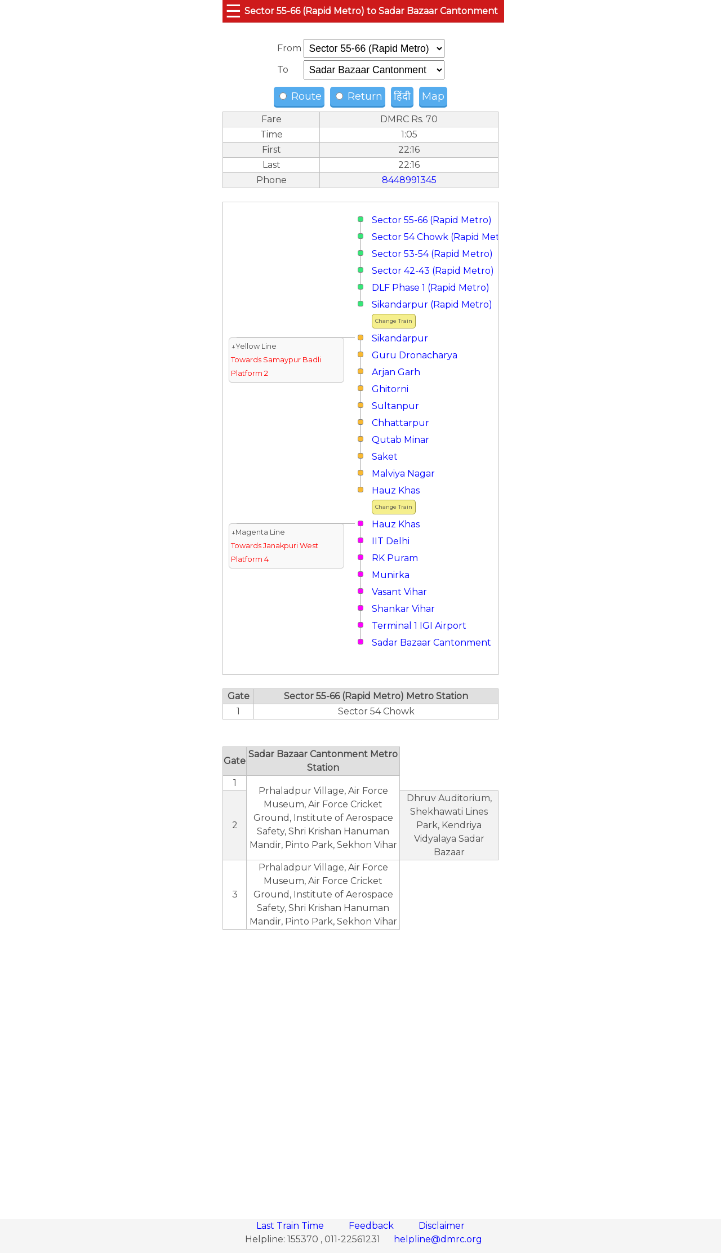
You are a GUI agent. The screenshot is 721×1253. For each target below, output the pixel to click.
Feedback (372, 1225)
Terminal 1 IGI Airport (419, 625)
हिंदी (402, 96)
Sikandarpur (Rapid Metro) (432, 304)
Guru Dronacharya (414, 355)
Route (300, 96)
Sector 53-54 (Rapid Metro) (432, 253)
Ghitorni (390, 389)
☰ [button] (233, 11)
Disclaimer (442, 1225)
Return (359, 96)
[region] (360, 1068)
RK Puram (395, 558)
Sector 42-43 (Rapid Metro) (433, 270)
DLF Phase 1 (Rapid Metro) (430, 287)
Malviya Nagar (403, 473)
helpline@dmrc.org (438, 1239)
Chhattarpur (400, 422)
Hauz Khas (396, 490)
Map (433, 96)
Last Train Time (291, 1225)
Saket (385, 456)
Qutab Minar (400, 439)
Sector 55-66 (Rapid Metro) (432, 220)
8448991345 (409, 180)
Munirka (391, 575)
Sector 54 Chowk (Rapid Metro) (442, 237)
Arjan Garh (396, 372)
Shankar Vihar (403, 608)
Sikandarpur (400, 338)
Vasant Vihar (399, 591)
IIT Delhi (391, 541)
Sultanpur (395, 406)
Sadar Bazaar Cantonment (431, 642)
